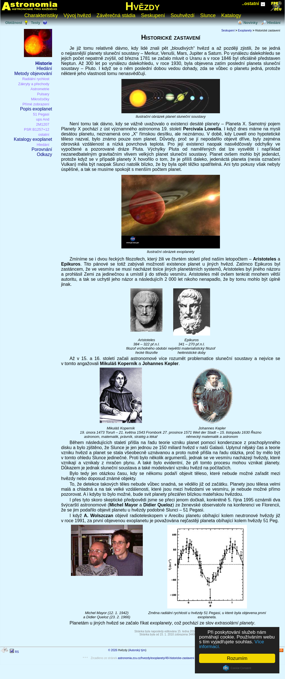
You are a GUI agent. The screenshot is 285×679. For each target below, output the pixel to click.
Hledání (273, 23)
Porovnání (42, 149)
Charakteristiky (41, 15)
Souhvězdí (183, 15)
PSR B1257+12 (36, 129)
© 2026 (112, 650)
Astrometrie (40, 89)
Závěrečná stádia (116, 15)
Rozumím (237, 658)
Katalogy (231, 15)
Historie (43, 63)
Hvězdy (142, 6)
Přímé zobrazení (36, 104)
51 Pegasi (41, 114)
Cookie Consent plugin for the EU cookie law (237, 668)
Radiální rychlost (35, 79)
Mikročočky (40, 99)
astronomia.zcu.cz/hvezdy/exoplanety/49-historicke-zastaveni (156, 658)
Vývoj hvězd (77, 15)
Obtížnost (13, 23)
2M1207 (42, 124)
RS (17, 651)
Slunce (208, 15)
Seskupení (153, 15)
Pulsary (43, 94)
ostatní (43, 134)
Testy (35, 23)
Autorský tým (137, 650)
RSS (279, 650)
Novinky (250, 23)
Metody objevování (33, 73)
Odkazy (44, 154)
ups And (42, 119)
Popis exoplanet (36, 109)
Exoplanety (245, 30)
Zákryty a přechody (33, 84)
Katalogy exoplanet (33, 139)
